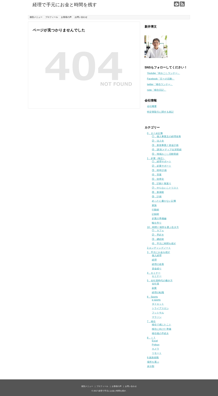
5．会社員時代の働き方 (160, 280)
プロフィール (51, 17)
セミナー (157, 276)
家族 (154, 205)
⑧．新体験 (158, 192)
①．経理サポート (161, 161)
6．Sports (152, 297)
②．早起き (158, 234)
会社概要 (152, 106)
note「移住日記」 (156, 90)
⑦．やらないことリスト (165, 188)
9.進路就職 (153, 357)
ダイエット (158, 304)
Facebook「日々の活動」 (161, 78)
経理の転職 (158, 292)
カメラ (155, 349)
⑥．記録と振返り (161, 183)
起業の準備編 (159, 218)
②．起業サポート (161, 166)
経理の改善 (158, 264)
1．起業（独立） (156, 158)
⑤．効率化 (158, 179)
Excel (155, 341)
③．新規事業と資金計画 (165, 145)
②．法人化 (158, 141)
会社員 (155, 283)
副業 (154, 288)
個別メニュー (36, 17)
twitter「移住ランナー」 (160, 84)
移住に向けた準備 (161, 329)
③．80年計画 (159, 170)
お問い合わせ (81, 17)
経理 (154, 260)
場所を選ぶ (153, 362)
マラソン (157, 317)
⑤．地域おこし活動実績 (165, 154)
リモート (157, 353)
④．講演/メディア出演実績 (167, 149)
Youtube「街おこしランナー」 (163, 73)
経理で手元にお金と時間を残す (65, 4)
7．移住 (151, 321)
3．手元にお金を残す (158, 252)
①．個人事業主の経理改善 (166, 136)
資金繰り (157, 268)
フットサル (158, 312)
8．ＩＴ (151, 337)
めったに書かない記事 (164, 201)
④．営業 (157, 174)
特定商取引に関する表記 (160, 112)
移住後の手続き (160, 333)
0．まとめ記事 (155, 133)
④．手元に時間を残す (164, 243)
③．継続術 (158, 239)
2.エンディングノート (159, 248)
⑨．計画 (157, 196)
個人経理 (157, 255)
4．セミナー (153, 273)
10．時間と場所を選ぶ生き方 (163, 227)
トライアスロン (160, 308)
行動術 (155, 209)
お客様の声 (66, 17)
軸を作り (157, 223)
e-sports (156, 300)
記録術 (155, 214)
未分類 (150, 366)
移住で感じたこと (161, 324)
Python (155, 344)
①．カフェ (158, 230)
